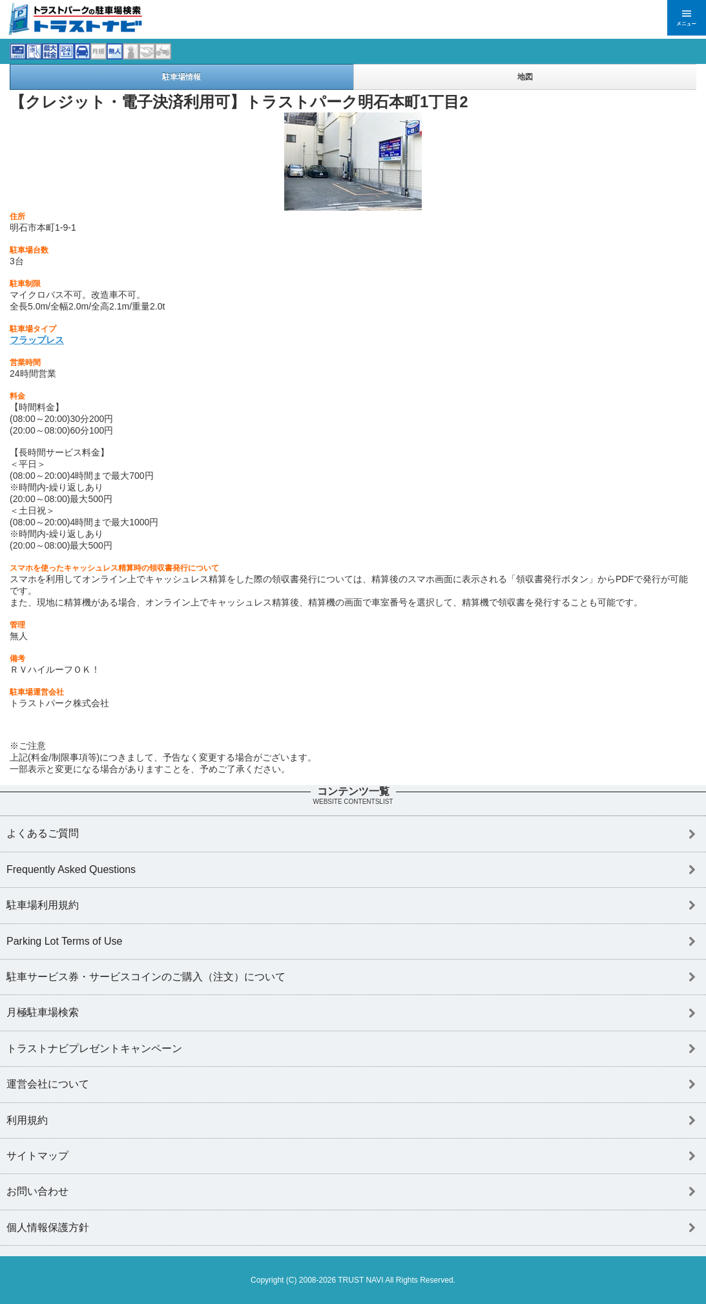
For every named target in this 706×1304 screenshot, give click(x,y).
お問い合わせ (37, 1191)
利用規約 (27, 1120)
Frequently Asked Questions (71, 869)
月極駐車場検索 (42, 1012)
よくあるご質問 (42, 833)
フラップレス (37, 340)
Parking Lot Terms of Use (64, 941)
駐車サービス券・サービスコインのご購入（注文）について (146, 976)
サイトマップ (37, 1155)
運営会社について (47, 1083)
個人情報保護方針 (47, 1227)
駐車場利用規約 (42, 904)
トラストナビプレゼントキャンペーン (94, 1048)
